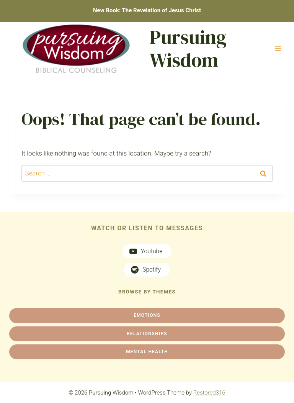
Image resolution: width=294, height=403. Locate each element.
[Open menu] (278, 48)
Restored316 (209, 392)
